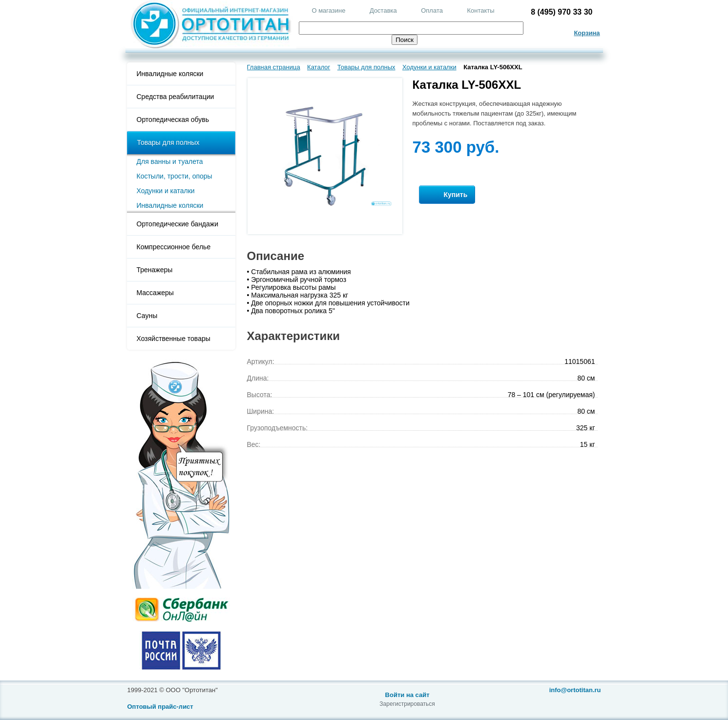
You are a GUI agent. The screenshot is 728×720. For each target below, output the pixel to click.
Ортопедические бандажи (178, 224)
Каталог (318, 67)
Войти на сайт (407, 695)
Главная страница (273, 67)
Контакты (480, 10)
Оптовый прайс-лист (160, 706)
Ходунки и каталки (166, 191)
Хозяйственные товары (173, 338)
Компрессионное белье (174, 247)
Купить (447, 194)
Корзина (587, 33)
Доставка (383, 10)
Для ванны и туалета (170, 161)
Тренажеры (155, 270)
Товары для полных (168, 142)
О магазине (328, 10)
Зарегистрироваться (407, 703)
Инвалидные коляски (170, 74)
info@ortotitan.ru (575, 690)
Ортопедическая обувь (173, 119)
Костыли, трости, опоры (174, 176)
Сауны (147, 316)
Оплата (432, 10)
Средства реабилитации (175, 96)
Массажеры (155, 293)
